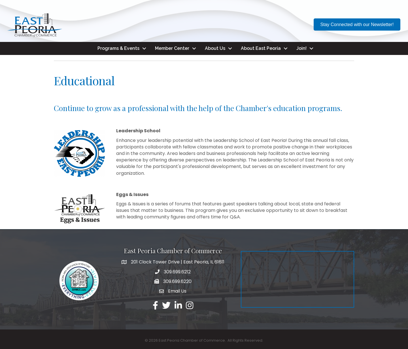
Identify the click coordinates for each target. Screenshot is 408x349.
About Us (215, 48)
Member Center (172, 48)
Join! (301, 48)
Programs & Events (118, 48)
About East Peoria (261, 48)
